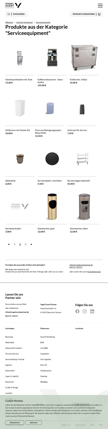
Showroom (9, 382)
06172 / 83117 (76, 267)
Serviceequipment (43, 22)
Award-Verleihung (47, 337)
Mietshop (9, 22)
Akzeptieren (15, 422)
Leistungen (9, 328)
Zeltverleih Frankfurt (13, 348)
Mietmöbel (9, 342)
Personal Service (12, 354)
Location (8, 393)
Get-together (45, 359)
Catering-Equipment (24, 22)
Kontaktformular (94, 272)
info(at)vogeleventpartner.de (81, 265)
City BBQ (44, 348)
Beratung (9, 337)
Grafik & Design (11, 387)
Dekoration (9, 370)
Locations (79, 328)
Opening (43, 376)
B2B (42, 342)
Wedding (44, 382)
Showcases (44, 328)
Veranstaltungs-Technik (14, 359)
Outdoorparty (45, 370)
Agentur (8, 365)
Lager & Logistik (11, 376)
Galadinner (44, 354)
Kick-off (43, 365)
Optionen (33, 422)
